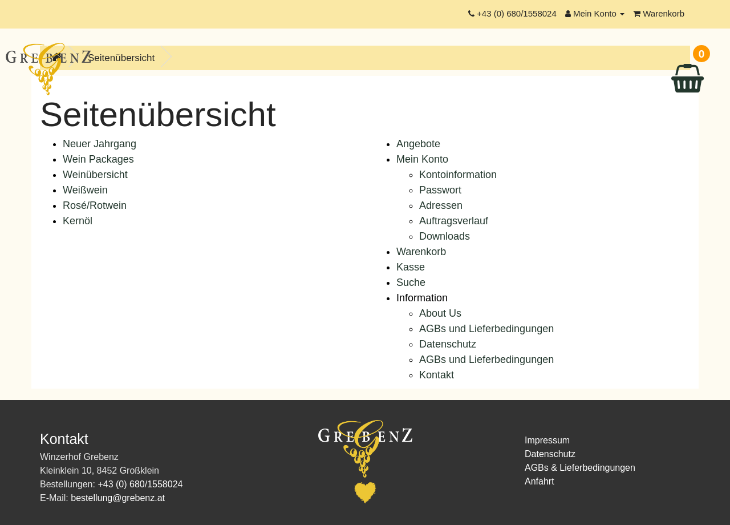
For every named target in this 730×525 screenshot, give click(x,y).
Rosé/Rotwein (95, 205)
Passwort (440, 190)
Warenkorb (421, 251)
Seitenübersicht (121, 57)
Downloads (444, 236)
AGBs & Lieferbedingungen (580, 467)
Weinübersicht (95, 174)
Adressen (441, 205)
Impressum (547, 440)
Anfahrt (539, 481)
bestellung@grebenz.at (118, 498)
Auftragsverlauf (453, 221)
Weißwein (85, 190)
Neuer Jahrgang (99, 144)
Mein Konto (422, 159)
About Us (440, 313)
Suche (410, 282)
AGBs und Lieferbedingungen (486, 328)
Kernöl (77, 221)
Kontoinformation (458, 174)
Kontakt (436, 375)
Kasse (410, 267)
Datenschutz (447, 344)
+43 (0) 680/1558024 (140, 484)
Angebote (418, 144)
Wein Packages (98, 159)
